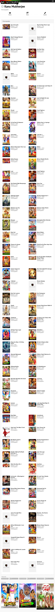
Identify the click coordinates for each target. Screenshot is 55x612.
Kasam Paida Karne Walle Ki (44, 305)
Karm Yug (39, 183)
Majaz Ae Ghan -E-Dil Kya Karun (17, 342)
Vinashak (13, 98)
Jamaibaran (40, 415)
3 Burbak (13, 281)
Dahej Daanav (14, 159)
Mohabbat (39, 330)
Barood (39, 537)
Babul (12, 73)
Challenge (13, 317)
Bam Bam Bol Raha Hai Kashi (18, 378)
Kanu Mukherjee (14, 6)
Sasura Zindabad (41, 37)
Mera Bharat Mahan (16, 61)
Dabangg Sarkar (15, 195)
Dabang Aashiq (15, 366)
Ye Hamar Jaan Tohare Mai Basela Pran (44, 318)
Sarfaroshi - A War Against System (17, 477)
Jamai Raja (13, 134)
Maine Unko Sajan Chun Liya (18, 147)
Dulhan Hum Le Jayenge (43, 122)
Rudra (12, 256)
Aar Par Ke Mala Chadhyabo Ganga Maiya (44, 257)
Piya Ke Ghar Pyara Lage (43, 25)
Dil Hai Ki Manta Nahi (42, 342)
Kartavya (39, 561)
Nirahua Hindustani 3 (42, 195)
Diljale (38, 549)
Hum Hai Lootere (15, 293)
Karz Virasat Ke (41, 427)
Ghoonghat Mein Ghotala (43, 220)
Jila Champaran (41, 293)
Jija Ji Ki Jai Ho (14, 25)
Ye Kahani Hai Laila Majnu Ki (44, 86)
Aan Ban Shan (40, 49)
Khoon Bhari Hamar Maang (18, 488)
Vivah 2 (39, 73)
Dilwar (38, 147)
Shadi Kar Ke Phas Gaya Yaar (44, 244)
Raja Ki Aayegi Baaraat (17, 37)
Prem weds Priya (15, 561)
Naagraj (13, 220)
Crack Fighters (41, 110)
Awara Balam (40, 232)
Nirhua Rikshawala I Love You (17, 525)
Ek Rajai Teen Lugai (16, 330)
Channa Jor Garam (15, 244)
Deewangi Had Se (41, 488)
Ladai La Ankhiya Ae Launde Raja (18, 550)
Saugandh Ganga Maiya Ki (18, 537)
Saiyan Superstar (15, 269)
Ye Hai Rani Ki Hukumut (17, 122)
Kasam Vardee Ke (41, 500)
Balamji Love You (15, 208)
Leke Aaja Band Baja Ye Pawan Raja (43, 403)
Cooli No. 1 (39, 134)
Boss (12, 86)
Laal (12, 171)
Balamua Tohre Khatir (42, 208)
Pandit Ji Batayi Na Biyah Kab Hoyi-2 (17, 452)
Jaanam (13, 403)
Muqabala (13, 391)
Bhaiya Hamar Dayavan (43, 525)
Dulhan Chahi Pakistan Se (43, 354)
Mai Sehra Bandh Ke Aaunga (44, 269)
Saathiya (39, 464)
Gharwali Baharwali (16, 354)
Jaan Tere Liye (40, 452)
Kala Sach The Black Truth (18, 427)
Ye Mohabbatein (41, 366)
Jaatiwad (39, 378)
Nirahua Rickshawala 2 (43, 439)
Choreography (6, 21)
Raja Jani (13, 232)
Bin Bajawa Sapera (15, 439)
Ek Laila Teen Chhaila (42, 476)
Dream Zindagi (41, 281)
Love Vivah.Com (41, 61)
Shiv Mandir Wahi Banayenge (18, 183)
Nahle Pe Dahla (41, 391)
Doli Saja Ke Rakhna (16, 49)
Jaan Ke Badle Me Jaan (43, 98)
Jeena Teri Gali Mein (16, 513)
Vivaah (12, 110)
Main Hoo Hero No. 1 (16, 464)
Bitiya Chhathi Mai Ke (42, 159)
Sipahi (12, 305)
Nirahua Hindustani (16, 500)
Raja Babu (13, 415)
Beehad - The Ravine (42, 513)
